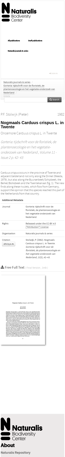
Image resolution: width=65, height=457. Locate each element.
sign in (53, 73)
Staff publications (35, 40)
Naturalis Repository (16, 452)
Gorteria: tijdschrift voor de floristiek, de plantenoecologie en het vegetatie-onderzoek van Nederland (29, 89)
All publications (14, 40)
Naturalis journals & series (18, 51)
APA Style (9, 244)
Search (54, 99)
